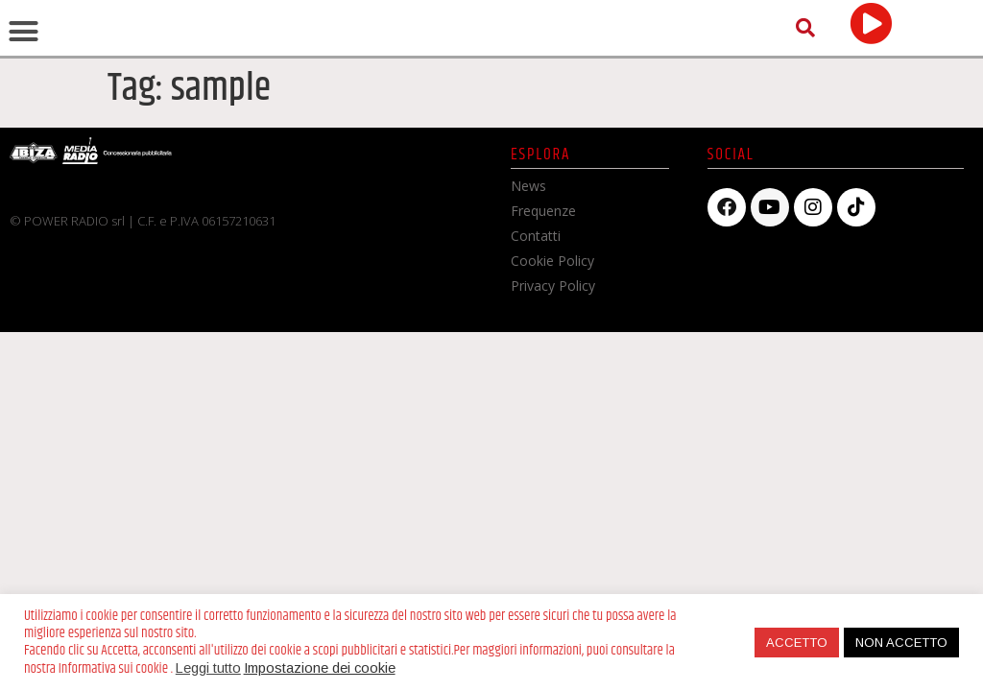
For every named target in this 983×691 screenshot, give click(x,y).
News (528, 298)
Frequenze (543, 323)
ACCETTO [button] (796, 642)
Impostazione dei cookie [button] (320, 668)
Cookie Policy (552, 373)
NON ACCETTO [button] (901, 642)
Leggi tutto (208, 668)
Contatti (536, 348)
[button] (24, 88)
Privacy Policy (553, 398)
